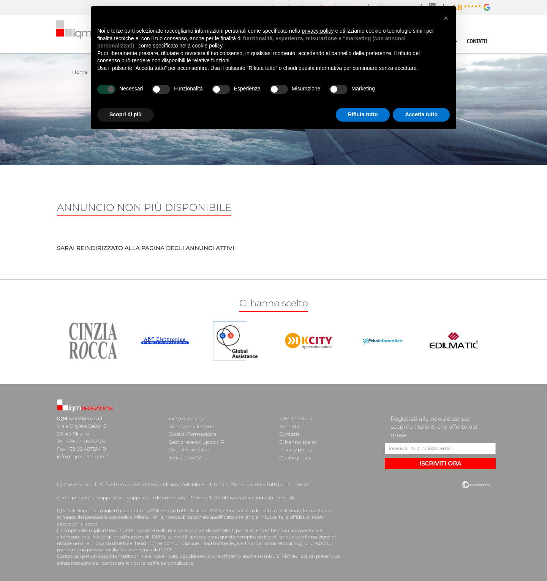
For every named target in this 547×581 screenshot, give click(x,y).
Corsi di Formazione (192, 434)
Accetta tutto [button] (421, 114)
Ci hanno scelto (297, 441)
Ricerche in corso (188, 449)
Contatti (289, 434)
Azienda (289, 426)
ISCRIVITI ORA (440, 463)
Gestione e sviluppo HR (196, 441)
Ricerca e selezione (191, 426)
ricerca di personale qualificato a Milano (208, 517)
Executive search (189, 418)
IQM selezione (296, 418)
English (282, 497)
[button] (446, 18)
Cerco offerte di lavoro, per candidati (228, 497)
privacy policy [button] (318, 31)
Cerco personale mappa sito (88, 497)
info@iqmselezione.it (82, 456)
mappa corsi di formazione (154, 497)
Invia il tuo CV (184, 456)
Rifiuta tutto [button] (363, 114)
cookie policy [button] (207, 46)
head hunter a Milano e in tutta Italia (159, 510)
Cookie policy (295, 456)
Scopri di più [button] (125, 114)
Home (80, 72)
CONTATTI (477, 41)
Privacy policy (295, 449)
